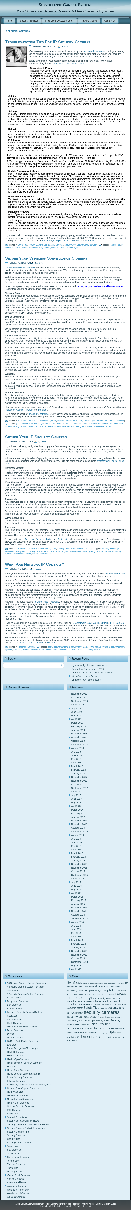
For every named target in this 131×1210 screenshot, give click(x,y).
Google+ (57, 240)
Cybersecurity (14, 1019)
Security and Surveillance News (23, 1120)
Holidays (11, 1066)
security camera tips (22, 554)
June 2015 (76, 886)
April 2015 (76, 893)
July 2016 (76, 838)
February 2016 (78, 857)
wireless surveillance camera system (70, 426)
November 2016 (79, 824)
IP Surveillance (50, 551)
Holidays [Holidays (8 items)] (120, 993)
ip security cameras (24, 424)
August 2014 (77, 922)
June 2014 (76, 929)
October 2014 (78, 914)
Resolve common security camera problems (39, 248)
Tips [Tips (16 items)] (111, 1032)
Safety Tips (22, 245)
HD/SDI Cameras (15, 1052)
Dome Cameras (15, 1030)
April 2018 (76, 762)
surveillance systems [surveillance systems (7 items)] (85, 1032)
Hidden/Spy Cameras (18, 1059)
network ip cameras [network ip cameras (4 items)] (101, 1004)
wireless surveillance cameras (99, 426)
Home (9, 20)
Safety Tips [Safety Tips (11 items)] (91, 1007)
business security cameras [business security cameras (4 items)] (114, 983)
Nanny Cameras (15, 1091)
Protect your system (91, 551)
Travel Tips (12, 1168)
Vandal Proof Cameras (18, 1175)
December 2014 (79, 907)
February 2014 (78, 943)
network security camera (41, 650)
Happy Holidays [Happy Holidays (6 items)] (93, 990)
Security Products (29, 20)
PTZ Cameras (14, 1110)
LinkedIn (75, 240)
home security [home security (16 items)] (79, 998)
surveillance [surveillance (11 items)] (75, 1028)
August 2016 (77, 835)
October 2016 (78, 828)
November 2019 (79, 694)
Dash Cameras (14, 1023)
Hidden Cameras (15, 1055)
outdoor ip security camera (64, 650)
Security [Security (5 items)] (103, 1008)
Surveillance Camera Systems (66, 4)
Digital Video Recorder (70, 1204)
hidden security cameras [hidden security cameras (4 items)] (98, 994)
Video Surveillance (16, 1182)
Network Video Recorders (46, 601)
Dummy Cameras (16, 1037)
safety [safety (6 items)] (80, 1008)
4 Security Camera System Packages (25, 986)
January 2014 (78, 947)
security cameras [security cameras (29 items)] (102, 1012)
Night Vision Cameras (18, 1102)
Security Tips (70, 245)
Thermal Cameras (16, 1164)
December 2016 (79, 820)
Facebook (47, 240)
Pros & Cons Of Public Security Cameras (92, 672)
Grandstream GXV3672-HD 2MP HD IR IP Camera (98, 623)
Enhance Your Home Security (86, 680)
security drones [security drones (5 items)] (103, 1021)
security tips (96, 424)
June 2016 (76, 842)
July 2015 (76, 882)
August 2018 (77, 748)
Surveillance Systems (18, 1157)
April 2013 (76, 969)
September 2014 (79, 918)
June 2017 (76, 799)
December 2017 (79, 777)
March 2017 (77, 809)
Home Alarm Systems (18, 1070)
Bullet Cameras (15, 1008)
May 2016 (76, 846)
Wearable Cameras (16, 1186)
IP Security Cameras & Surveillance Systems (37, 421)
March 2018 (77, 766)
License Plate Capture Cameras (23, 1088)
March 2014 (77, 940)
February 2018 (78, 770)
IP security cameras (39, 414)
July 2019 (76, 708)
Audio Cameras (15, 997)
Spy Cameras (14, 1149)
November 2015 (79, 867)
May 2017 (76, 802)
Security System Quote (106, 1204)
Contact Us (110, 20)
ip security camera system (96, 647)
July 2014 (76, 925)
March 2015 (77, 896)
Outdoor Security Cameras (20, 1106)
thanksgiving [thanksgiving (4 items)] (102, 1033)
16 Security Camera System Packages (26, 983)
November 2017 (79, 781)
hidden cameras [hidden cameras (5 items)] (81, 994)
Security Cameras (55, 245)
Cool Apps (12, 1015)
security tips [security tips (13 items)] (101, 1024)
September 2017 (79, 788)
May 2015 (76, 889)
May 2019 (76, 715)
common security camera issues (68, 63)
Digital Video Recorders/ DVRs (22, 1026)
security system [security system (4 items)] (85, 1025)
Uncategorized (14, 1171)
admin (66, 47)
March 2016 (77, 853)
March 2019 (77, 723)
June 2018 (76, 755)
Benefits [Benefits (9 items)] (72, 982)
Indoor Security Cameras (19, 1077)
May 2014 (76, 933)
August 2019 (77, 704)
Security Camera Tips (37, 245)
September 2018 (79, 744)
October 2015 (78, 871)
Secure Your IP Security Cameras (36, 437)
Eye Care (11, 1044)
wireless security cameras (16, 426)
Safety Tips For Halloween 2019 (88, 669)
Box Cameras (14, 1005)
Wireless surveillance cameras (20, 267)
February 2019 (78, 726)
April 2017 (76, 806)
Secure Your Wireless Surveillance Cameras (46, 258)
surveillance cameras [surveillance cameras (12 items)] (100, 1028)
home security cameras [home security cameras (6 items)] (103, 998)
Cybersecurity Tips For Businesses (89, 665)
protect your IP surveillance (69, 551)
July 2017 (76, 795)
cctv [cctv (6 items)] (92, 986)
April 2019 (76, 719)
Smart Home (13, 1146)
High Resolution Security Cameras (24, 1063)
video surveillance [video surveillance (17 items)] (92, 1036)
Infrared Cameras (16, 1081)
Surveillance (13, 1153)
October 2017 (78, 784)
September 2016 (79, 831)
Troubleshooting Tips (69, 248)
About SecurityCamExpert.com (28, 1204)
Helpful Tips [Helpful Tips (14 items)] (111, 990)
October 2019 (78, 697)
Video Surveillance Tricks (84, 676)
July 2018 (76, 752)
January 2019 (78, 730)
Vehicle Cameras (15, 1178)
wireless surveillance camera (40, 426)
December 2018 (79, 733)
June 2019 (76, 712)
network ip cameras (42, 424)
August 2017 (77, 791)
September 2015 (79, 875)
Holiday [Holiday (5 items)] (111, 994)
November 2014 (79, 911)
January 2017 (78, 817)
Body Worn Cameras (17, 1001)
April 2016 (76, 849)
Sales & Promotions (17, 1117)
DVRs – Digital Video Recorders (23, 1041)
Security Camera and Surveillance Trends (28, 1124)
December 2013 (79, 951)
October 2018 (78, 741)
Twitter (66, 240)
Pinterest (89, 240)
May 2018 (76, 759)
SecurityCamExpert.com (87, 245)
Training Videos (89, 20)
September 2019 (79, 701)
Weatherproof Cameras (18, 1193)
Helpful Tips (115, 245)
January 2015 (78, 904)
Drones (10, 1034)
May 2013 (76, 965)
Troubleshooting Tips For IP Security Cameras (47, 41)
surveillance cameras (41, 554)
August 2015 (77, 878)
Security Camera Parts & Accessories (26, 1128)
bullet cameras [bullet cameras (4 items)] (83, 983)
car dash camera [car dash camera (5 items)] (82, 987)
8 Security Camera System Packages (25, 994)
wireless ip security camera (88, 650)
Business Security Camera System (24, 1012)
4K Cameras (13, 990)
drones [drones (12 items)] (100, 986)
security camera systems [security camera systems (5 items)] (111, 1017)
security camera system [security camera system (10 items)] (83, 1016)
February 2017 (78, 813)
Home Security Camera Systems (23, 1073)
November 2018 (79, 737)
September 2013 (79, 962)
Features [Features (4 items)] (81, 991)
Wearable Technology (18, 1189)
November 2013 (79, 954)
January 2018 (78, 773)
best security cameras (94, 51)
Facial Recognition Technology (22, 1048)
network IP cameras (115, 573)
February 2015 (78, 900)
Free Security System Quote (59, 20)
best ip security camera (58, 647)
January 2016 (78, 860)
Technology (13, 1160)
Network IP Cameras (66, 421)
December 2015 (79, 864)
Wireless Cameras (116, 421)
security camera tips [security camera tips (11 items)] (81, 1020)
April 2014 (76, 936)
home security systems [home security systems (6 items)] (107, 1001)
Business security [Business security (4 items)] (96, 983)
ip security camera (108, 549)
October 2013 (78, 958)
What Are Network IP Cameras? (34, 564)
